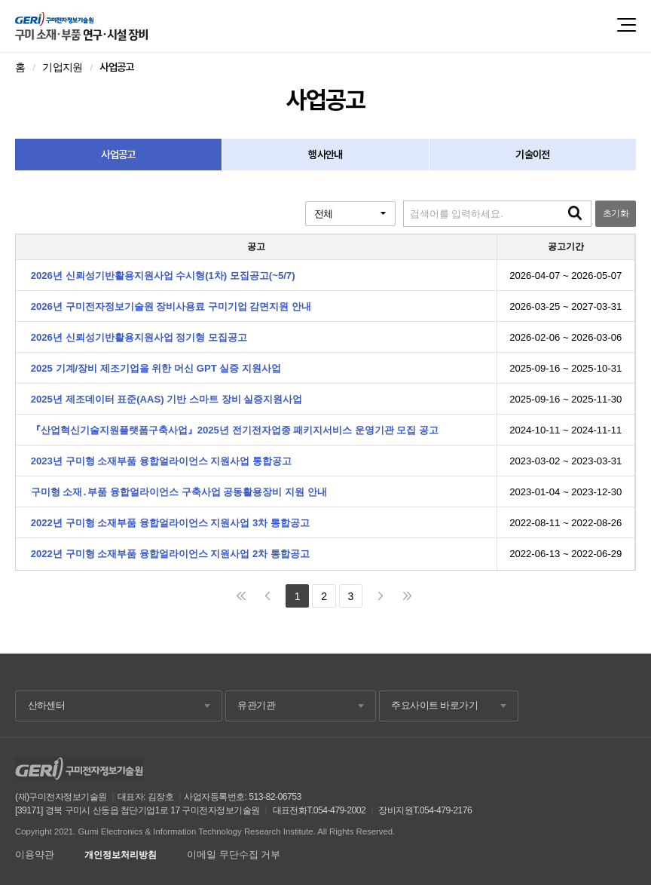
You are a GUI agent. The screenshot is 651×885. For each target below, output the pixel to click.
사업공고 (118, 154)
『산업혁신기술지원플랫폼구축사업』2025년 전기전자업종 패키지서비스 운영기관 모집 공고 (235, 430)
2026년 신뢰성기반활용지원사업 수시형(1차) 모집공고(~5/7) (163, 275)
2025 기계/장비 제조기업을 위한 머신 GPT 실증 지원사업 (156, 368)
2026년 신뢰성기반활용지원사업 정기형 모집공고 (139, 337)
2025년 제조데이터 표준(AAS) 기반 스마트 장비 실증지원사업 (167, 399)
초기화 (615, 213)
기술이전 (532, 154)
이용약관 (34, 854)
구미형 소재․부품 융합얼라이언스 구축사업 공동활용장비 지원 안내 (179, 492)
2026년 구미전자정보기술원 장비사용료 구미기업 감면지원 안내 (171, 306)
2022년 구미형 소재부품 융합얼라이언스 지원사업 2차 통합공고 (170, 554)
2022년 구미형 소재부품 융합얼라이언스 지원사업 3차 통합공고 (170, 523)
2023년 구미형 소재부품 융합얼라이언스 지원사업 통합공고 (161, 461)
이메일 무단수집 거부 (233, 854)
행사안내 (325, 154)
